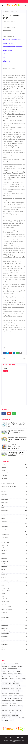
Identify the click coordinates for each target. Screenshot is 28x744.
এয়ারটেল (14, 489)
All (5, 11)
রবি (14, 615)
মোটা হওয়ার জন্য (14, 601)
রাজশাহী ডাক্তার (14, 617)
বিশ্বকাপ (14, 593)
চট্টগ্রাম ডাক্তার (14, 510)
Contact (17, 737)
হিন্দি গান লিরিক (14, 644)
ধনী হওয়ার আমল (14, 540)
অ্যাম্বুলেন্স (14, 467)
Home (6, 737)
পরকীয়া (14, 548)
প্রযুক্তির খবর (14, 558)
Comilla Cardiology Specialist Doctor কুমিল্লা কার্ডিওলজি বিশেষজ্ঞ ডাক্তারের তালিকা (16, 454)
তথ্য (14, 532)
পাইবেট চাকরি (14, 550)
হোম (3, 11)
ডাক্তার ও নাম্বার (14, 521)
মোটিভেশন (14, 604)
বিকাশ (14, 585)
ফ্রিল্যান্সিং (14, 572)
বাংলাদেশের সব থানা (14, 582)
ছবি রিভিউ (14, 515)
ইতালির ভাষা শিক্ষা (14, 473)
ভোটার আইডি (14, 599)
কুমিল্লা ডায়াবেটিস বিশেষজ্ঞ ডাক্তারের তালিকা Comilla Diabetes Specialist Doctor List (16, 432)
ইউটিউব (14, 470)
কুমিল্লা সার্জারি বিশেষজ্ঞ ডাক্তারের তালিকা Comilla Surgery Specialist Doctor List (17, 439)
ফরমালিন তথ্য (14, 561)
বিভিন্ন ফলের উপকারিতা (14, 590)
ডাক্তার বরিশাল (14, 526)
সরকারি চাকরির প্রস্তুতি (14, 631)
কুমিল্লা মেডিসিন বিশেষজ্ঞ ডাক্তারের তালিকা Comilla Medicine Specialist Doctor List (15, 446)
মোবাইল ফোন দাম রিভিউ (14, 609)
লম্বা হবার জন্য (14, 623)
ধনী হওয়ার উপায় (14, 542)
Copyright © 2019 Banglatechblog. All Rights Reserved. (14, 740)
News (5, 21)
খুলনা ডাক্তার (14, 505)
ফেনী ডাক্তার (14, 566)
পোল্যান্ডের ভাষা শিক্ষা (14, 556)
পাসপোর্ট (14, 553)
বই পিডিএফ (14, 574)
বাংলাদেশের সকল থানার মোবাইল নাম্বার (14, 580)
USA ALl (14, 652)
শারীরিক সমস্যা (14, 625)
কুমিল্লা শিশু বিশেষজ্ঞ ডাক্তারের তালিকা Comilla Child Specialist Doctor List (16, 424)
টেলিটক (14, 518)
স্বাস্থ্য (14, 641)
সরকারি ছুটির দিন (14, 633)
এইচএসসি (14, 481)
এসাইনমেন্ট (14, 494)
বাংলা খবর (14, 577)
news (14, 649)
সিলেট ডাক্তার (14, 636)
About (11, 737)
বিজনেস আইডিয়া (14, 588)
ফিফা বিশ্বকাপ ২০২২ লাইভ (14, 564)
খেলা (14, 507)
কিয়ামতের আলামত (14, 497)
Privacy (22, 737)
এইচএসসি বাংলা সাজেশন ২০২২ (14, 483)
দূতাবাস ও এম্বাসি (14, 537)
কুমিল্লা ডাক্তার (14, 499)
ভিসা (14, 596)
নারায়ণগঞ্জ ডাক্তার (14, 545)
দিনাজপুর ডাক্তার (14, 534)
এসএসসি (14, 491)
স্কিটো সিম (14, 639)
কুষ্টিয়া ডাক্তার (14, 502)
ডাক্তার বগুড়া (14, 523)
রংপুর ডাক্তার (14, 612)
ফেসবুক (14, 569)
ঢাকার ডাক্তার (14, 529)
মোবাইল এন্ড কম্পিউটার (14, 607)
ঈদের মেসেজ (14, 478)
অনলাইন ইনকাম (14, 464)
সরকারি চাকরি (14, 628)
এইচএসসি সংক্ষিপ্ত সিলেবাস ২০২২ (14, 486)
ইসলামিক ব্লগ (14, 475)
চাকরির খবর (14, 513)
